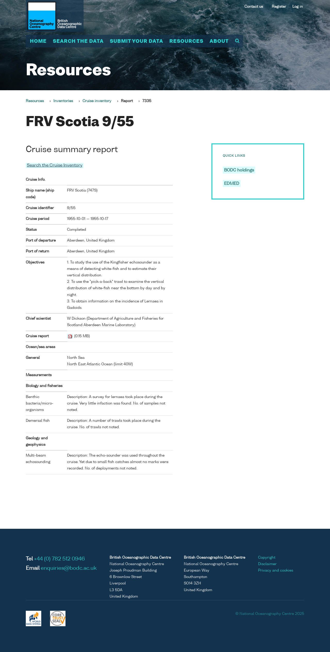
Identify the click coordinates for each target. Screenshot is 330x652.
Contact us (253, 7)
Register (279, 7)
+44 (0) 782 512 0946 (59, 559)
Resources (186, 41)
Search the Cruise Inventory (54, 165)
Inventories (63, 101)
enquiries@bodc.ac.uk (69, 568)
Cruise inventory (96, 101)
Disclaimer (267, 564)
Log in (297, 7)
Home (38, 41)
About (219, 41)
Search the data (78, 41)
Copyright (266, 557)
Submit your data (136, 41)
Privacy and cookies (275, 570)
